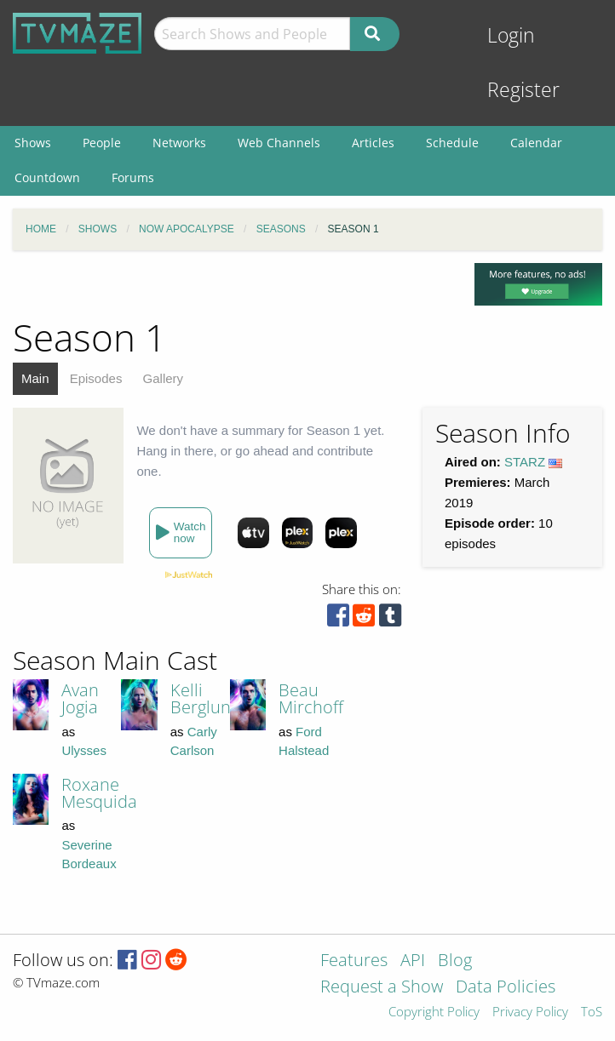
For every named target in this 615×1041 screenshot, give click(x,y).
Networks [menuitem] (179, 142)
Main (35, 378)
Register (523, 90)
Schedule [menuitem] (452, 142)
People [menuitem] (102, 142)
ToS (591, 1012)
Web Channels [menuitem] (279, 142)
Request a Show (381, 988)
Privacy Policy (530, 1012)
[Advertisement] (466, 754)
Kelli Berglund (205, 698)
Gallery (163, 378)
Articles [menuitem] (373, 142)
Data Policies (505, 988)
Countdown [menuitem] (47, 177)
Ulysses (83, 750)
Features (354, 961)
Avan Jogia (80, 698)
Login (511, 35)
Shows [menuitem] (32, 142)
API (412, 961)
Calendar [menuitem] (536, 142)
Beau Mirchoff (311, 698)
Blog (455, 961)
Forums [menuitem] (133, 177)
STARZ (524, 462)
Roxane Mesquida (99, 793)
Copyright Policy (434, 1012)
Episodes (96, 378)
